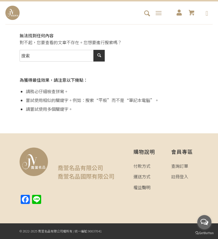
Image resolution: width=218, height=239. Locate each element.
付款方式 (141, 166)
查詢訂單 (179, 166)
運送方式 (141, 176)
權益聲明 (141, 187)
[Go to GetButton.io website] (204, 233)
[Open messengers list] (204, 222)
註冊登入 (179, 176)
